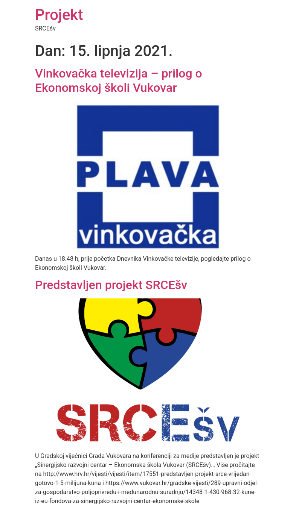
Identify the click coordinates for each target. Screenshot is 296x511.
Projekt (59, 15)
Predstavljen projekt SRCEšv (111, 285)
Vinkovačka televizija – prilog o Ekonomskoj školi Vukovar (118, 80)
